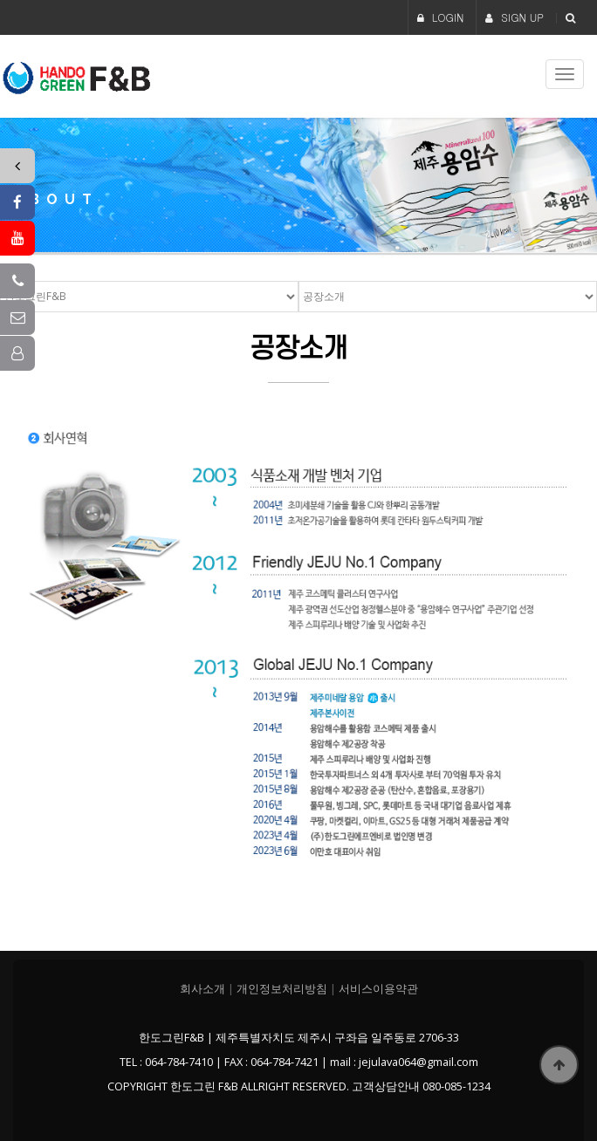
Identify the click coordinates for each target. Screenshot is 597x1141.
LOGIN (440, 17)
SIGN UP (514, 17)
